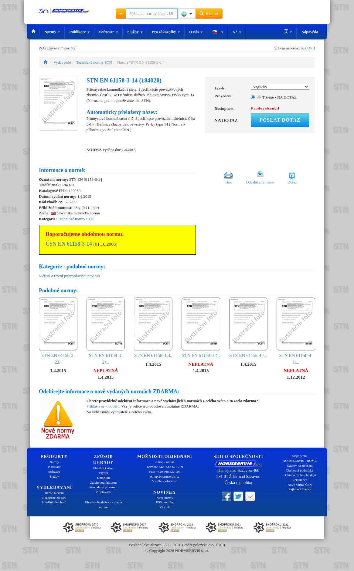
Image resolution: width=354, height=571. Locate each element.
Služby (135, 31)
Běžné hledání (54, 493)
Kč (237, 31)
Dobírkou (103, 477)
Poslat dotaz (280, 120)
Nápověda (309, 31)
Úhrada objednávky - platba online (103, 504)
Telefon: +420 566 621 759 (165, 467)
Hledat (209, 13)
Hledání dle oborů (54, 502)
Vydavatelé (62, 62)
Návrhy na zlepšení (300, 465)
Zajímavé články (299, 489)
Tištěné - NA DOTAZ (277, 97)
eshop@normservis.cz (164, 476)
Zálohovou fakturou (103, 482)
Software (108, 31)
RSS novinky (164, 502)
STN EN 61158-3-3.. (153, 327)
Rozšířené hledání (54, 497)
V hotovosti (103, 492)
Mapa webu (300, 456)
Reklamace (299, 480)
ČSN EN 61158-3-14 (69, 244)
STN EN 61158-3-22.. (58, 330)
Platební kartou (103, 468)
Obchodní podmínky (300, 470)
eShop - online (164, 462)
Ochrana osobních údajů (300, 475)
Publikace (79, 31)
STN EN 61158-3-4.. (201, 327)
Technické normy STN (94, 62)
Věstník (164, 507)
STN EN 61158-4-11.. (296, 330)
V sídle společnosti (165, 481)
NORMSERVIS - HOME (300, 460)
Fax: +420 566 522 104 (164, 471)
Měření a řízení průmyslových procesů (69, 276)
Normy (52, 31)
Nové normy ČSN (299, 484)
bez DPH (308, 48)
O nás (196, 31)
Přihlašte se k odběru (103, 406)
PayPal (103, 473)
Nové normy (164, 497)
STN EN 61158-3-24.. (106, 330)
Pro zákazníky (166, 31)
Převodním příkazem (103, 487)
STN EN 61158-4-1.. (248, 327)
